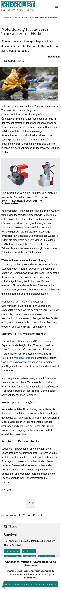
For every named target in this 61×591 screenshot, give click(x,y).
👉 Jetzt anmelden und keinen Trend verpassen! (30, 584)
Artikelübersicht (7, 18)
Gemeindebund (46, 557)
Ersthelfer (29, 551)
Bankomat (29, 557)
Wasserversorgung (24, 357)
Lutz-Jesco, (21, 139)
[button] (4, 587)
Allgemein (17, 18)
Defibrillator (12, 551)
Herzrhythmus (12, 557)
